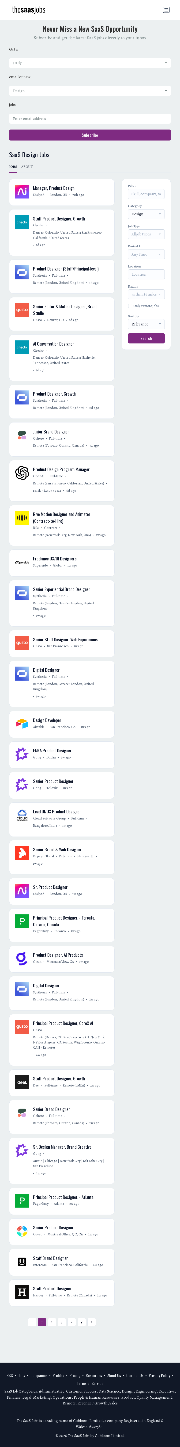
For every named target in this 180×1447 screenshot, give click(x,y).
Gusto (37, 321)
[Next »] (91, 1337)
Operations (62, 1397)
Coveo (38, 1247)
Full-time (58, 276)
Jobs (21, 1375)
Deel (36, 1096)
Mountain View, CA (60, 971)
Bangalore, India (45, 833)
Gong (37, 764)
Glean (37, 971)
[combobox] (90, 63)
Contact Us (134, 1375)
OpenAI (39, 479)
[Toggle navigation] (166, 9)
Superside (40, 570)
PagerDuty (41, 940)
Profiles (58, 1375)
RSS (10, 1375)
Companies (38, 1375)
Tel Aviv (52, 795)
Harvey (38, 1309)
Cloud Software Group (49, 826)
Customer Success (81, 1391)
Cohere (38, 441)
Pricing (75, 1375)
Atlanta (59, 1216)
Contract (50, 532)
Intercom (40, 1278)
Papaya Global (43, 864)
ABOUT (27, 166)
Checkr (38, 226)
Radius (133, 286)
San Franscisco (58, 652)
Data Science (109, 1391)
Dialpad (39, 195)
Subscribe (90, 135)
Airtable (39, 733)
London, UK (59, 195)
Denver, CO (55, 321)
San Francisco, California (70, 1278)
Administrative (51, 1391)
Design (128, 1391)
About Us (114, 1375)
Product (128, 1397)
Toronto (60, 940)
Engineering (146, 1391)
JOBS (13, 166)
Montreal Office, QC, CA (65, 1247)
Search (146, 338)
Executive (166, 1391)
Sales (113, 1403)
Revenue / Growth (92, 1403)
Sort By (133, 316)
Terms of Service (90, 1383)
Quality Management (154, 1397)
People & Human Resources (96, 1397)
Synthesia (40, 276)
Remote (69, 1403)
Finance (13, 1397)
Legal (26, 1397)
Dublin (51, 764)
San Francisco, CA (63, 733)
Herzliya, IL (86, 864)
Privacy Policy (159, 1375)
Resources (94, 1375)
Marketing (42, 1397)
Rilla (36, 532)
